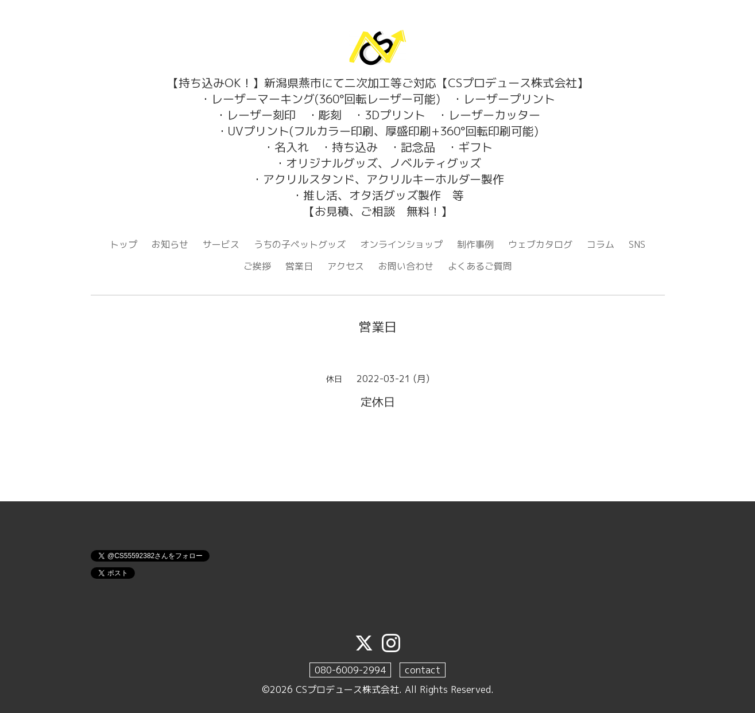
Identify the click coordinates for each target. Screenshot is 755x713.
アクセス (345, 266)
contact (422, 670)
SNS (637, 244)
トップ (123, 244)
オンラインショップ (401, 244)
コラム (600, 244)
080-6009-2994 (350, 670)
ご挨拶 (257, 266)
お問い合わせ (405, 266)
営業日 (299, 266)
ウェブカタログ (540, 244)
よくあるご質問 (480, 266)
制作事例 (475, 244)
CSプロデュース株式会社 (347, 689)
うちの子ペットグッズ (300, 244)
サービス (221, 244)
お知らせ (170, 244)
